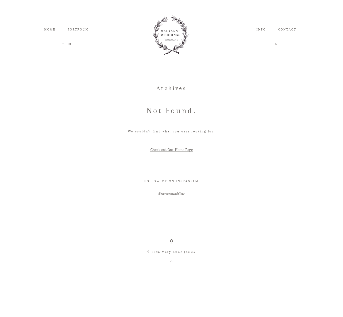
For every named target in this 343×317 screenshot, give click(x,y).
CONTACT (287, 29)
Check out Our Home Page (171, 149)
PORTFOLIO (78, 29)
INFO (261, 29)
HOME (49, 29)
